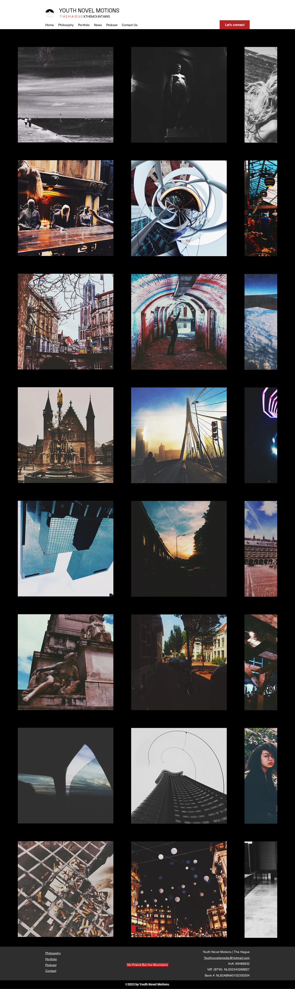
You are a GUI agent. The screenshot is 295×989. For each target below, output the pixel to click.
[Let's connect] (235, 24)
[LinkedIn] (241, 12)
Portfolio (51, 959)
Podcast (50, 965)
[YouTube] (235, 12)
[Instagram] (222, 12)
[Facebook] (228, 12)
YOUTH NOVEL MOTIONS (89, 10)
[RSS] (247, 12)
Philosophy (53, 953)
